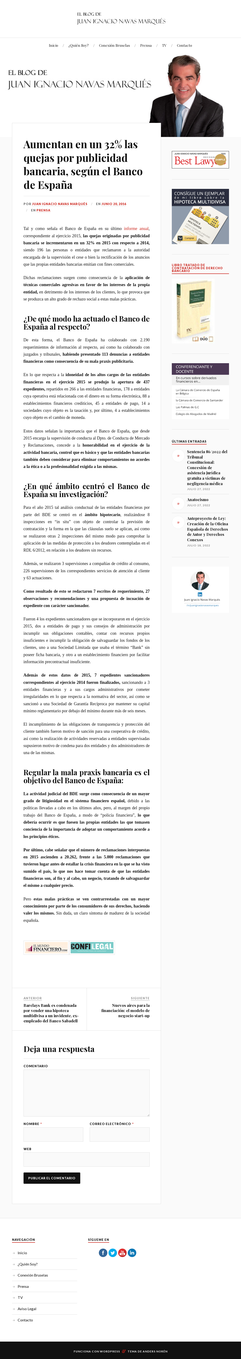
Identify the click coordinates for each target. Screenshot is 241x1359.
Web (28, 1149)
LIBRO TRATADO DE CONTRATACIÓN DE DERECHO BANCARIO (197, 268)
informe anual (136, 228)
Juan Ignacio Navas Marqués (60, 204)
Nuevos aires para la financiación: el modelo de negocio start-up (125, 1010)
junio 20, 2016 (113, 204)
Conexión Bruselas (114, 45)
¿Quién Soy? (78, 45)
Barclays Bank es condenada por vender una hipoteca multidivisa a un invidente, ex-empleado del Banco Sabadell (51, 1013)
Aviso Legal (27, 1308)
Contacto (184, 45)
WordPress (110, 1351)
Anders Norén (155, 1351)
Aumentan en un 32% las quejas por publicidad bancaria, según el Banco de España (83, 164)
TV (164, 45)
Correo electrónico (112, 1123)
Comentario (36, 1066)
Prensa (146, 45)
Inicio (53, 45)
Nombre (33, 1123)
